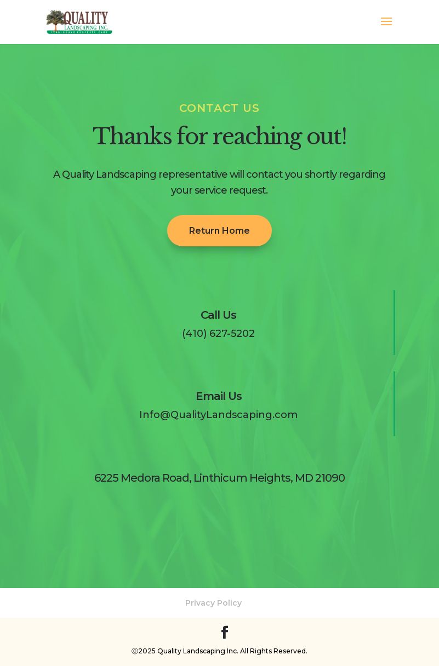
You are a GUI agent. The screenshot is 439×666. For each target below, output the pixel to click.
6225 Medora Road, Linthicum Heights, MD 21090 (219, 477)
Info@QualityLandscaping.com (218, 415)
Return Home (219, 230)
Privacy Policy (213, 603)
